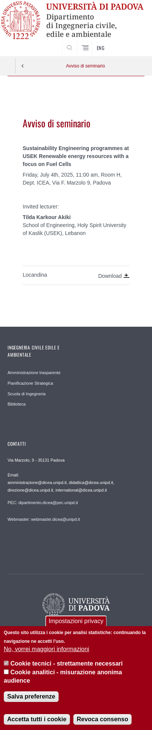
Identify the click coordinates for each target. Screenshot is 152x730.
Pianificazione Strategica (30, 383)
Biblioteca (17, 404)
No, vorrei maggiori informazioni (46, 652)
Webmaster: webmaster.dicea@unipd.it (44, 519)
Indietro (22, 66)
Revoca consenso (102, 722)
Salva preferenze (31, 699)
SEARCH (131, 41)
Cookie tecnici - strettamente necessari (67, 666)
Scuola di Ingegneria (26, 394)
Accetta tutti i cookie (36, 722)
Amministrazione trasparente (34, 372)
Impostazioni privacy (76, 624)
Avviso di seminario (85, 66)
